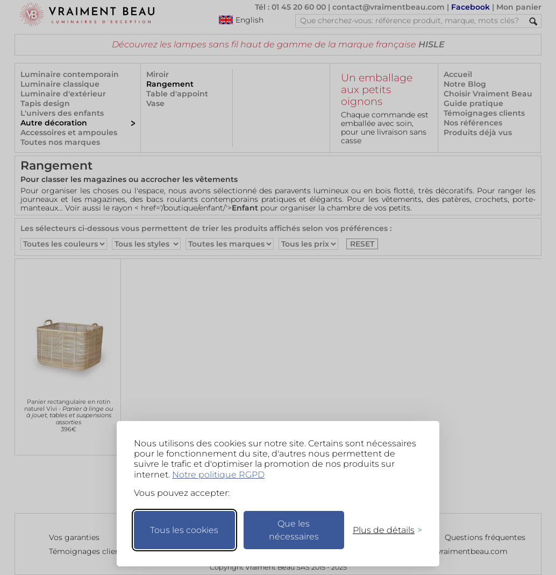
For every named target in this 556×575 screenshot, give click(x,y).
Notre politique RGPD (218, 474)
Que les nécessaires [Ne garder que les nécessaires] (294, 530)
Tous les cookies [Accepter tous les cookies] (184, 530)
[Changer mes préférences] (382, 530)
